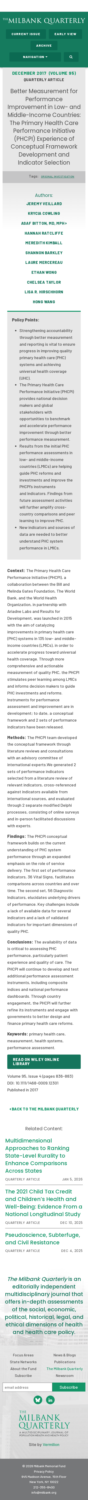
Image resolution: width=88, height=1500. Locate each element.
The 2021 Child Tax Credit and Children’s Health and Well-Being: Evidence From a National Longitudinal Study (43, 1203)
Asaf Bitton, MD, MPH (44, 223)
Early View (65, 34)
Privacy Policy (44, 1471)
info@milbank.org (43, 1492)
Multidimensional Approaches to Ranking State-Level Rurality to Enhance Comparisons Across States (37, 1156)
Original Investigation (57, 176)
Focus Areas (23, 1355)
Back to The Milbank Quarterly (44, 1109)
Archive (44, 45)
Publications (64, 1361)
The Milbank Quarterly (64, 1368)
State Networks (23, 1361)
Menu (81, 6)
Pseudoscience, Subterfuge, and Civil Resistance (42, 1238)
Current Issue (25, 34)
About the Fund (23, 1368)
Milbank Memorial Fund (22, 6)
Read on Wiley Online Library (36, 1061)
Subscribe (23, 1375)
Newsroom (65, 1375)
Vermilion (51, 1444)
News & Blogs (65, 1355)
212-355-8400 (44, 1487)
